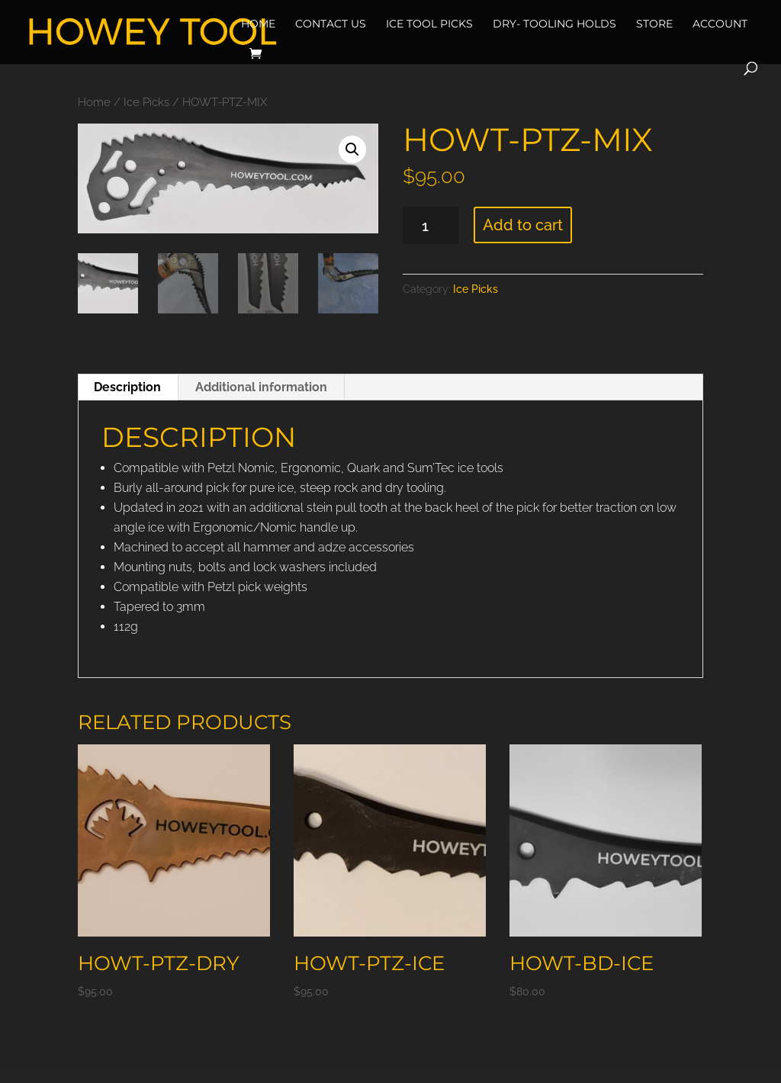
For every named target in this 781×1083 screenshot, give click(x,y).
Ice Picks (146, 101)
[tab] (127, 387)
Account (720, 24)
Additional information (261, 387)
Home (258, 24)
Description (127, 387)
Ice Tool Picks (429, 24)
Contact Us (330, 24)
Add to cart (523, 225)
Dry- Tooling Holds (554, 24)
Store (654, 24)
